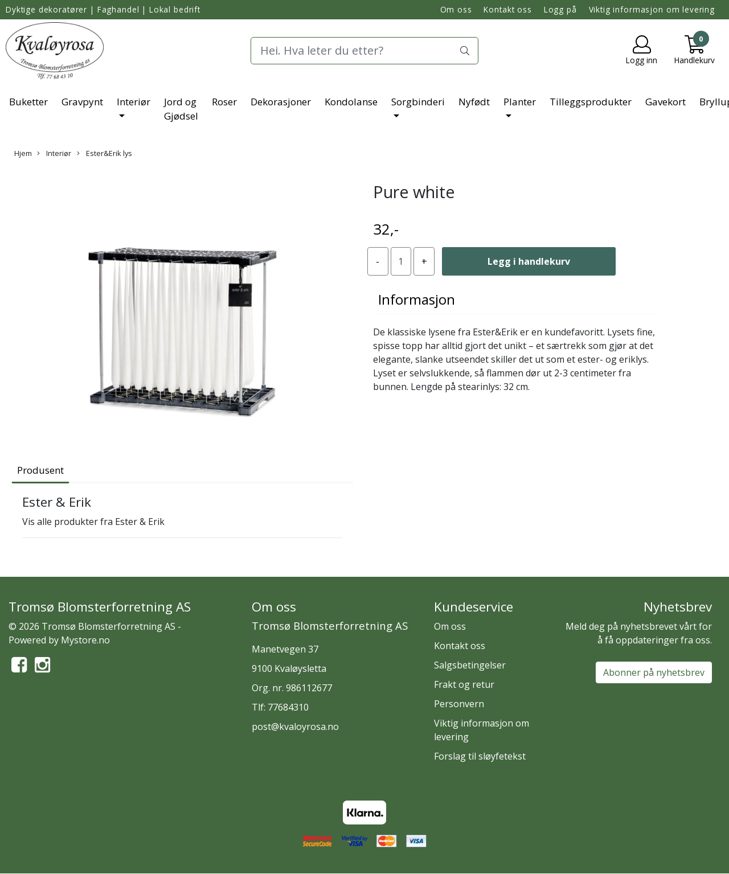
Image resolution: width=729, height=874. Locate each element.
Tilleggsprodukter (591, 101)
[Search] (364, 50)
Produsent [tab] (40, 470)
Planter (519, 101)
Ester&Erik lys (104, 153)
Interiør (133, 101)
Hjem (23, 153)
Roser (224, 101)
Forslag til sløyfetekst (480, 756)
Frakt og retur (464, 684)
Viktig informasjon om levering (652, 9)
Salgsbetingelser (470, 665)
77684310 (288, 707)
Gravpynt (82, 101)
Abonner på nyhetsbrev (654, 672)
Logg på (560, 9)
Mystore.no (85, 640)
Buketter (28, 101)
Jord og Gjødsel (181, 109)
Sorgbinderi (418, 101)
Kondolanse (351, 101)
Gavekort (665, 101)
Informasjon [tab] (416, 299)
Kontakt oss (507, 9)
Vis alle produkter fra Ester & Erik (93, 521)
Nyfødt (474, 101)
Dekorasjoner (281, 101)
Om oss (456, 9)
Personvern (459, 703)
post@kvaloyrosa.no (295, 726)
